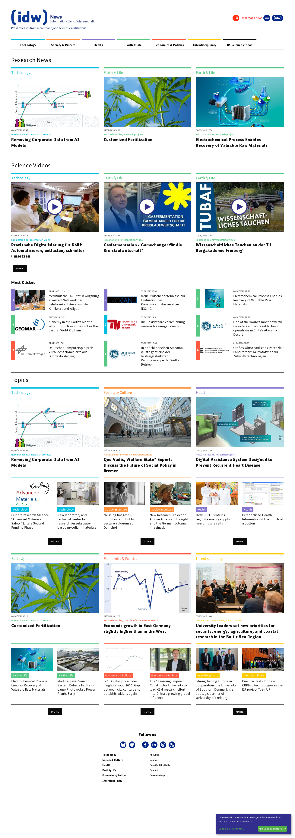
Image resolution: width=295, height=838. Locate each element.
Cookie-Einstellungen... (231, 828)
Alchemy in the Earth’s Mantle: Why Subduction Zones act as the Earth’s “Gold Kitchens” (73, 326)
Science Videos (240, 45)
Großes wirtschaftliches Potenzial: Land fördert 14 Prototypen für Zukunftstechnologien (258, 352)
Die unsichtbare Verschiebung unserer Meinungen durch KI (163, 324)
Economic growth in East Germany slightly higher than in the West (138, 629)
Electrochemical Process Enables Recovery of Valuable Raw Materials (232, 142)
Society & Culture (63, 45)
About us (154, 755)
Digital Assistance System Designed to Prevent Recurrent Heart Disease (235, 462)
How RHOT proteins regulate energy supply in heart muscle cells (214, 519)
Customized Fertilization (128, 139)
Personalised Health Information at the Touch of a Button (262, 519)
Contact (154, 770)
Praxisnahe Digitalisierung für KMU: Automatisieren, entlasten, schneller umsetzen (48, 251)
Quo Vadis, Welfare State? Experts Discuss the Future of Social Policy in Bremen (141, 465)
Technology (28, 45)
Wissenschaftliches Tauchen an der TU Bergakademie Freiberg (234, 248)
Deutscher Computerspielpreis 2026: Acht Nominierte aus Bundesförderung (71, 352)
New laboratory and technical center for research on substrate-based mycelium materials (76, 521)
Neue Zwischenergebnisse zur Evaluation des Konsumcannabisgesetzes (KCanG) (163, 302)
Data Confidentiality (160, 765)
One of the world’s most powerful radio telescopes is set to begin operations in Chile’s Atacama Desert (258, 328)
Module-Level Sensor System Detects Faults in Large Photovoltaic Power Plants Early (76, 687)
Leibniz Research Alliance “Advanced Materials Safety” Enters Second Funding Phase (30, 521)
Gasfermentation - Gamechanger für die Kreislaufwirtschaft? (143, 248)
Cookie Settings (157, 775)
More (20, 268)
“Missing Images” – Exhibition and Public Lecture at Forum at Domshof (119, 521)
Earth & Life (133, 45)
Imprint (153, 760)
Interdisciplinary (205, 45)
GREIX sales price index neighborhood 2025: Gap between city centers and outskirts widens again (122, 687)
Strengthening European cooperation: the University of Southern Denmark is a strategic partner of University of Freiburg (216, 689)
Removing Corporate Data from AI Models (45, 142)
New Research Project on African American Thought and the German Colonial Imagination (169, 521)
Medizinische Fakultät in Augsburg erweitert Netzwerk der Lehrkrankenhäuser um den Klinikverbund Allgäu (74, 302)
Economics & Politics (168, 45)
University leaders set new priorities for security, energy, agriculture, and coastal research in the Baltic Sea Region (237, 631)
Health (98, 45)
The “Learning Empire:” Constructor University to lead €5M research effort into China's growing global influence (170, 689)
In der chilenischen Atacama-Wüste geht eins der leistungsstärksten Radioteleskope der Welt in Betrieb (162, 356)
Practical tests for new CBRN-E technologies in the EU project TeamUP (262, 685)
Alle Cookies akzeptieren (272, 828)
